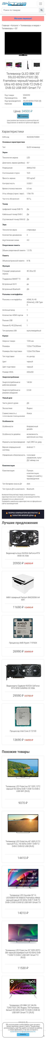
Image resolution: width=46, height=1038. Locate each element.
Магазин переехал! (23, 18)
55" (16, 28)
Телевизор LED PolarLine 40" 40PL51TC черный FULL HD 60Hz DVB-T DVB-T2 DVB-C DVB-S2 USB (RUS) (23, 843)
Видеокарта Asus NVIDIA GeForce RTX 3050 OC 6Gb (23, 554)
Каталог (14, 25)
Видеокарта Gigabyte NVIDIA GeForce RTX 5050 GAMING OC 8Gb (23, 687)
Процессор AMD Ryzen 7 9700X (23, 643)
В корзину (23, 116)
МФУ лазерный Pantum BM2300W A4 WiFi (23, 598)
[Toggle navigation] (40, 3)
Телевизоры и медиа (29, 25)
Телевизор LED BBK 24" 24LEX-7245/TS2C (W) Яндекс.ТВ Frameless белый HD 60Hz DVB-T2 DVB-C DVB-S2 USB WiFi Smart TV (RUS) (23, 1009)
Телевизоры (7, 28)
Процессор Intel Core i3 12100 (23, 731)
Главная (5, 25)
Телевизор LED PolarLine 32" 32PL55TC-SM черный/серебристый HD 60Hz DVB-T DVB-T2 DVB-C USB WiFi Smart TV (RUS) (23, 954)
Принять (23, 1034)
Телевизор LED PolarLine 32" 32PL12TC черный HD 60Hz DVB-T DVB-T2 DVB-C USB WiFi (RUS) (23, 788)
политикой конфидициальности (22, 1031)
